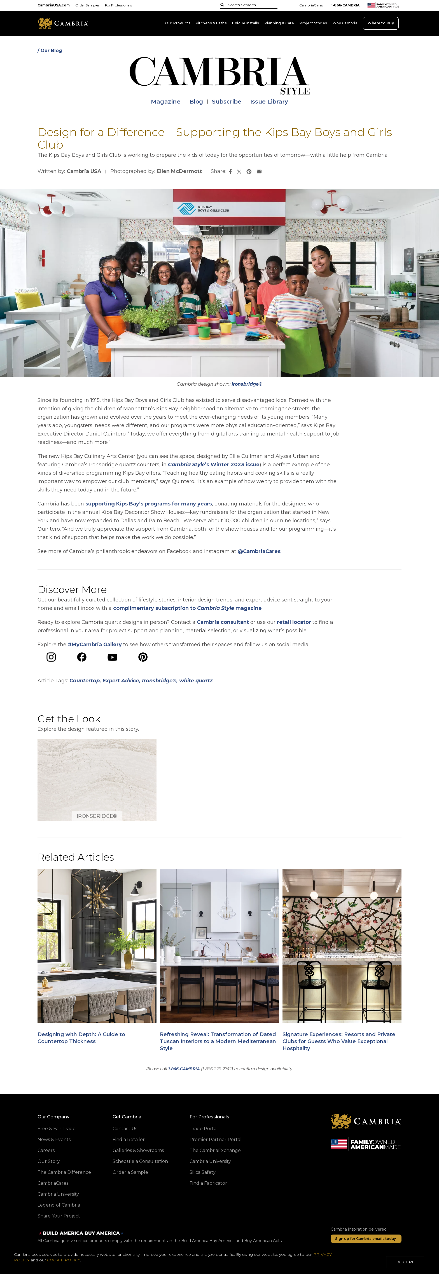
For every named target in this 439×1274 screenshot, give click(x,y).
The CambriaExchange (215, 1150)
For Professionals (118, 5)
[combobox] (254, 5)
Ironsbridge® (247, 384)
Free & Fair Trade (57, 1128)
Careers (46, 1150)
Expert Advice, (121, 681)
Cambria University (58, 1194)
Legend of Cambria (59, 1205)
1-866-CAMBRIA (345, 5)
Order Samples (87, 5)
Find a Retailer (129, 1139)
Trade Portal (204, 1128)
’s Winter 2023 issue (214, 465)
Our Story (49, 1161)
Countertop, (85, 681)
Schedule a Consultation (140, 1161)
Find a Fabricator (208, 1183)
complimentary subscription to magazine (187, 608)
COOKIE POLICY (63, 1261)
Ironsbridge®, (160, 681)
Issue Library (269, 101)
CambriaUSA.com (54, 5)
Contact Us (125, 1128)
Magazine (166, 101)
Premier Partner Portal (216, 1139)
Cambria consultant (223, 622)
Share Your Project (59, 1216)
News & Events (54, 1139)
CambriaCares (311, 5)
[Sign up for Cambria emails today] (366, 1239)
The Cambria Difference (64, 1172)
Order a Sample (130, 1172)
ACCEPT (406, 1263)
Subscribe (226, 101)
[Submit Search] (222, 5)
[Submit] (222, 4)
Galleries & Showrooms (138, 1150)
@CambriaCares (259, 551)
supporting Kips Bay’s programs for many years (148, 504)
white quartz (196, 681)
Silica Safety (203, 1172)
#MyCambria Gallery (95, 644)
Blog (196, 101)
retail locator (294, 622)
